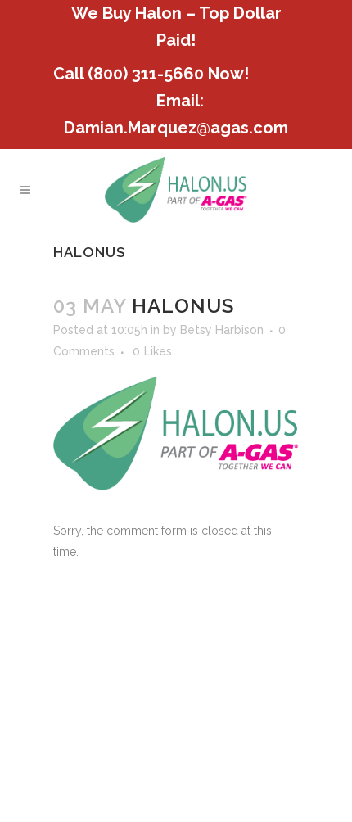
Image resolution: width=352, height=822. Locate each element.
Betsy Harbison (222, 329)
